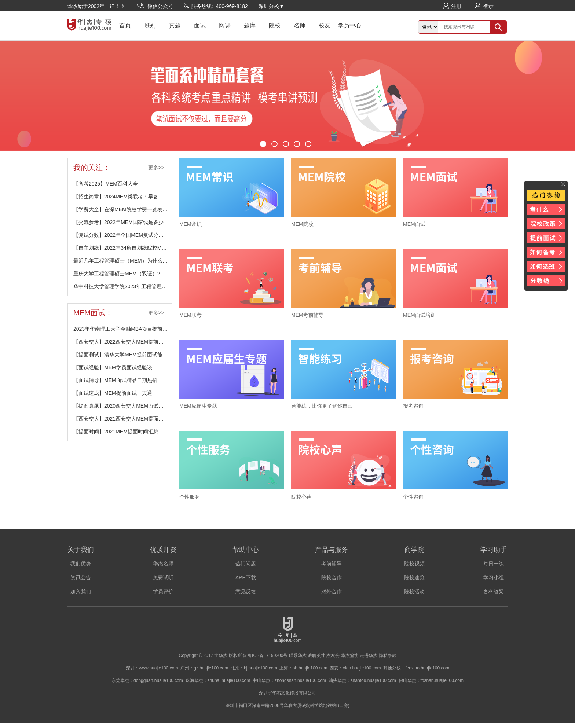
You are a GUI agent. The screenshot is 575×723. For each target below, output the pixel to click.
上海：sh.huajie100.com (303, 668)
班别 (150, 25)
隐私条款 (387, 655)
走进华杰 (368, 655)
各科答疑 (493, 591)
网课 (225, 25)
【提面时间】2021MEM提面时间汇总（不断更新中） (122, 431)
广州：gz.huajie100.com (204, 668)
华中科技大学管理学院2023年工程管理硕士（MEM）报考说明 (122, 286)
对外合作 (331, 591)
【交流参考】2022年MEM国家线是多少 (118, 222)
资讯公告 (80, 577)
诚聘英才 (316, 655)
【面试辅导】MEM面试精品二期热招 (115, 380)
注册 (456, 6)
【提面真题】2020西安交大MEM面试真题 (121, 406)
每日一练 (493, 563)
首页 (125, 25)
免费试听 (163, 577)
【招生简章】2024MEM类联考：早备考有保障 (122, 196)
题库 (250, 25)
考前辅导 (331, 563)
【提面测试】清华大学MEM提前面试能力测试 (122, 354)
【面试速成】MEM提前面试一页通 (112, 393)
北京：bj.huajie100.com (254, 668)
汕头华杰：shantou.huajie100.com (362, 680)
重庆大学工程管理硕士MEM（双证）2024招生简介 (122, 273)
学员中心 (349, 25)
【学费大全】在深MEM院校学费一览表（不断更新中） (122, 209)
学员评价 (163, 591)
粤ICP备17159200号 (268, 655)
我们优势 (80, 563)
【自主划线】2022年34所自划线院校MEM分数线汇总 (122, 248)
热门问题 (245, 563)
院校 (275, 25)
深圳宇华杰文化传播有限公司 (287, 693)
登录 (488, 6)
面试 (200, 25)
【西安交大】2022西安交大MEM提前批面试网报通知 (122, 342)
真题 (175, 25)
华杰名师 (163, 563)
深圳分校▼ (271, 6)
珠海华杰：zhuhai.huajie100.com (218, 680)
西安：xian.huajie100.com (355, 668)
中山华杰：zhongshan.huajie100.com (289, 680)
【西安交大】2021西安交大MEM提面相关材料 (122, 419)
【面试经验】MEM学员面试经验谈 (112, 367)
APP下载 (245, 577)
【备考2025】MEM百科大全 (105, 184)
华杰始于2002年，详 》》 (97, 6)
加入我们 (80, 591)
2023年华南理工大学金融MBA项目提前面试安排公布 (122, 329)
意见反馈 (245, 591)
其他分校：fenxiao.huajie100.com (416, 668)
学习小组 (493, 577)
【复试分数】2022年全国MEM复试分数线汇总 (122, 235)
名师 (299, 25)
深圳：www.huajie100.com (152, 668)
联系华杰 (298, 655)
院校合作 (331, 577)
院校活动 (414, 591)
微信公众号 (160, 6)
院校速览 (414, 577)
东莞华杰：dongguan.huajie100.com (147, 680)
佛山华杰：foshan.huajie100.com (431, 680)
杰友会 (333, 655)
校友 (324, 25)
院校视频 (414, 563)
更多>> (156, 167)
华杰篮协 (350, 655)
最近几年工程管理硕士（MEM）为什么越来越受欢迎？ (122, 261)
